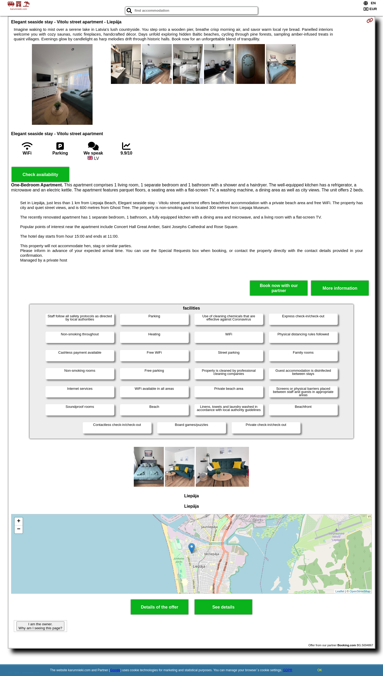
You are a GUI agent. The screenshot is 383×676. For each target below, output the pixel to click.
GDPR (287, 670)
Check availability (40, 174)
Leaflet (339, 591)
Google (115, 670)
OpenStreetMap (360, 591)
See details (223, 607)
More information (340, 288)
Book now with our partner (279, 288)
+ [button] (18, 521)
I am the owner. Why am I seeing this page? (40, 626)
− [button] (18, 529)
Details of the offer (159, 607)
